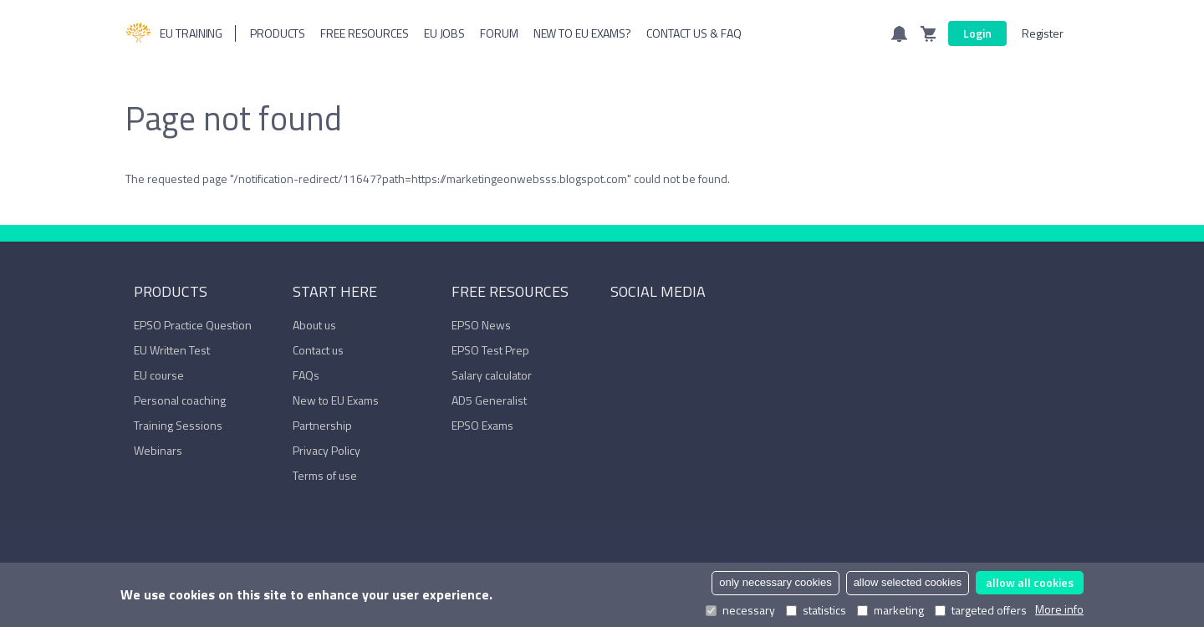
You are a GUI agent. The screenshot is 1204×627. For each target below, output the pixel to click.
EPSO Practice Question (193, 325)
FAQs (306, 375)
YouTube (670, 328)
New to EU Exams (336, 400)
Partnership (322, 425)
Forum (499, 33)
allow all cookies (1030, 582)
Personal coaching (180, 400)
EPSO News (481, 325)
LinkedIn (644, 328)
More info (1059, 609)
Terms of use (325, 475)
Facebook (618, 328)
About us (314, 325)
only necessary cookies (775, 582)
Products (277, 33)
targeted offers (981, 610)
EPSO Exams (482, 425)
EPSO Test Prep (490, 350)
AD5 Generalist (489, 400)
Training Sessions (178, 425)
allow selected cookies (908, 582)
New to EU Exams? (582, 33)
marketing (890, 610)
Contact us (318, 350)
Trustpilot (696, 328)
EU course (159, 375)
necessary (740, 610)
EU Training (173, 33)
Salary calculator (492, 375)
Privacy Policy (326, 450)
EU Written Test (172, 350)
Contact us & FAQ (693, 33)
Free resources (364, 33)
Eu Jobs (444, 33)
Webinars (158, 450)
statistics (816, 610)
